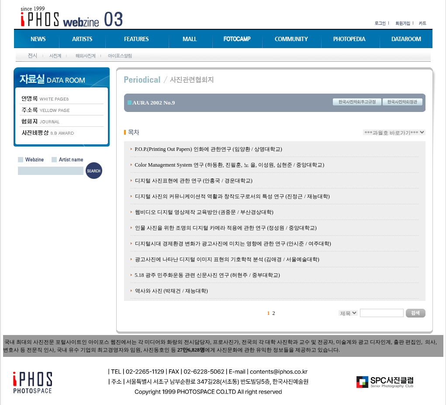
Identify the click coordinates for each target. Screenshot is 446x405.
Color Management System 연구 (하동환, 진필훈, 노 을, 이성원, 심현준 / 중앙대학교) (230, 165)
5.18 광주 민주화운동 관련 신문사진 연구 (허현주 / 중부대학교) (207, 275)
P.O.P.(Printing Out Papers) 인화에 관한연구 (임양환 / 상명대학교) (208, 149)
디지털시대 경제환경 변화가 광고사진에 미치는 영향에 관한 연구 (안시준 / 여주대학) (233, 244)
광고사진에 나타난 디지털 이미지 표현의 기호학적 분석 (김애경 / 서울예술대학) (227, 259)
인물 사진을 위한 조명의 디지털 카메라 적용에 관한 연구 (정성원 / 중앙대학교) (226, 228)
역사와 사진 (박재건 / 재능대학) (171, 291)
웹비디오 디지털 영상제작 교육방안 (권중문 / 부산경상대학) (204, 212)
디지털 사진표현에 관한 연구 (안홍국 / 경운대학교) (193, 181)
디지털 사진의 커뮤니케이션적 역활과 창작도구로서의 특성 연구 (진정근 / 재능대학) (232, 196)
